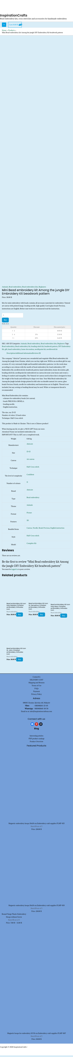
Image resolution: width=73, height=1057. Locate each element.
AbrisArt (30, 446)
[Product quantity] (12, 317)
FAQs (36, 690)
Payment (36, 693)
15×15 (28, 453)
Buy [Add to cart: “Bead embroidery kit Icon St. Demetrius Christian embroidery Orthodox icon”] (41, 616)
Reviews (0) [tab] (36, 355)
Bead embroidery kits (30, 288)
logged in (14, 571)
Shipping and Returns (37, 684)
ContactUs (36, 679)
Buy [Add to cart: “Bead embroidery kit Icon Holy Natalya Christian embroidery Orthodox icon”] (19, 616)
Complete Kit (31, 545)
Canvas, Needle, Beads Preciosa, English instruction (45, 530)
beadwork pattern (50, 348)
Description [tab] (11, 355)
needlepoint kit (40, 351)
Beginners (42, 288)
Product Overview (36, 743)
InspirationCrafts (14, 17)
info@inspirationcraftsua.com (41, 713)
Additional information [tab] (23, 355)
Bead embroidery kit (22, 348)
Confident (30, 476)
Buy (5, 322)
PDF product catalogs (36, 740)
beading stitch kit (37, 348)
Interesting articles (36, 737)
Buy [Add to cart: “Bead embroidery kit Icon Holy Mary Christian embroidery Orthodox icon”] (63, 617)
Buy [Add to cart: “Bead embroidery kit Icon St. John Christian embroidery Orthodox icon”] (19, 661)
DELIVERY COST (36, 681)
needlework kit (51, 351)
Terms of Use (36, 687)
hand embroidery (14, 351)
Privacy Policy (36, 696)
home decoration (27, 351)
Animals (5, 288)
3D (28, 522)
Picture (29, 514)
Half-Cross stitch (33, 469)
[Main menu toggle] (4, 26)
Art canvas (30, 461)
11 (27, 484)
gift (6, 351)
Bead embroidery (15, 288)
